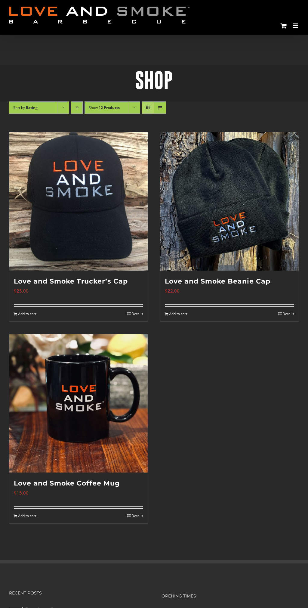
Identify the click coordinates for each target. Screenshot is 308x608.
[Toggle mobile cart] (284, 26)
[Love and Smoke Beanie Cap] (229, 201)
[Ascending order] (77, 107)
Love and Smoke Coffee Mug (67, 483)
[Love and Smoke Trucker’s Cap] (78, 201)
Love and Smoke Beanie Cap (217, 281)
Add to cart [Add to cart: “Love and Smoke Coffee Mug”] (27, 515)
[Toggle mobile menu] (296, 26)
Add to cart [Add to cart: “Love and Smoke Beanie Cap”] (178, 313)
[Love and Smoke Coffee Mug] (78, 403)
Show (104, 107)
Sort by (25, 107)
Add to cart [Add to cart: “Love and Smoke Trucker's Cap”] (27, 313)
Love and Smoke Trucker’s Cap (71, 281)
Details (137, 313)
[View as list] (160, 107)
